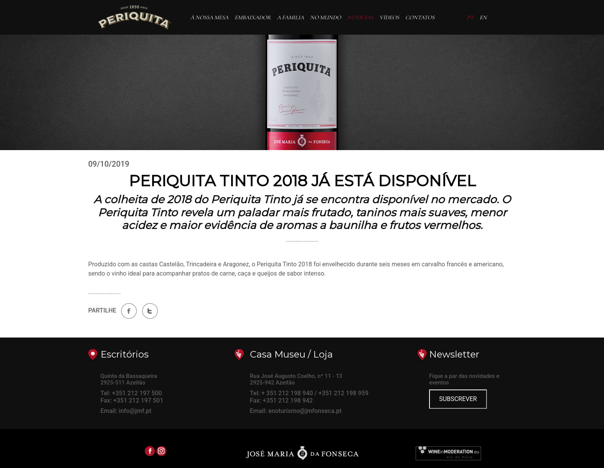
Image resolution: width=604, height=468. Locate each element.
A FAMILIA (290, 17)
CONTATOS (420, 17)
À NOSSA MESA (209, 17)
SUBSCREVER (458, 399)
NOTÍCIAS (360, 17)
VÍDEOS (389, 17)
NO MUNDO (325, 17)
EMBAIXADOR (254, 17)
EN (483, 17)
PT (470, 17)
